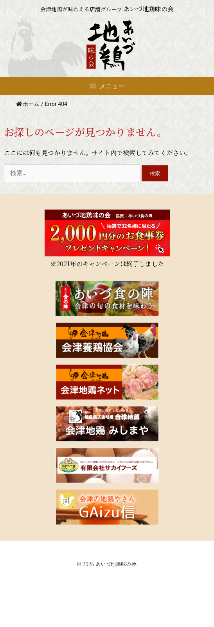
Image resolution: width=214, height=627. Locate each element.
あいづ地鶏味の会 (115, 564)
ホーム (27, 104)
